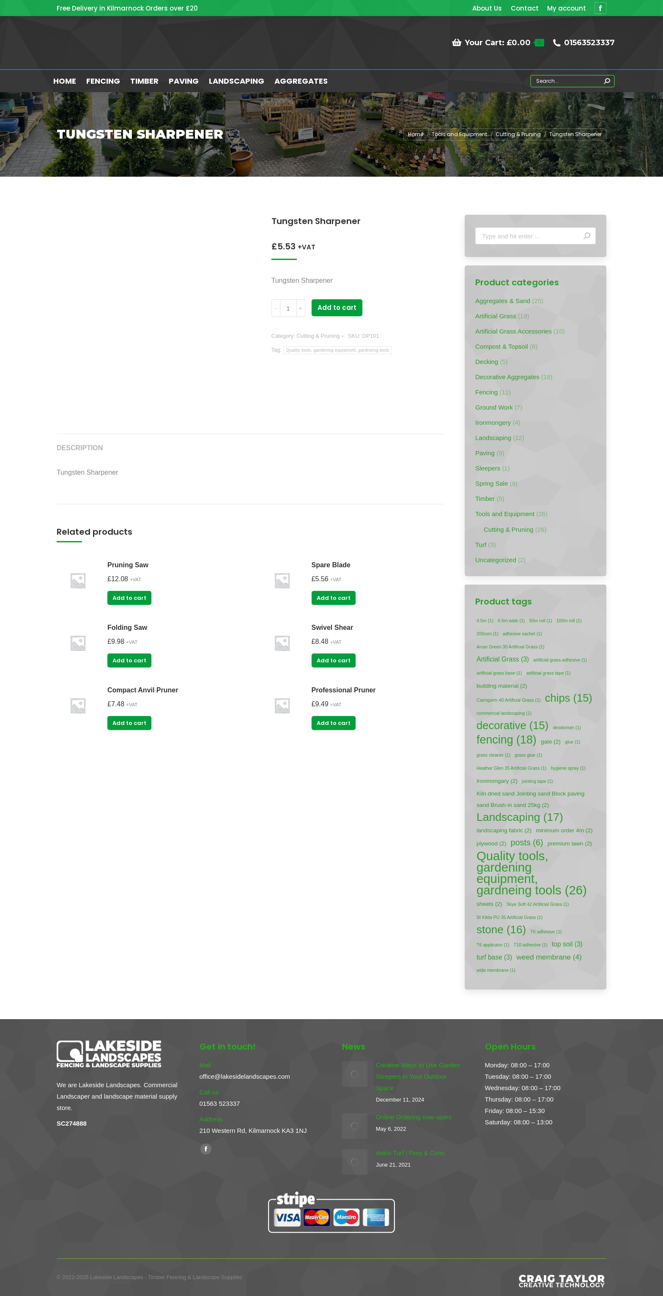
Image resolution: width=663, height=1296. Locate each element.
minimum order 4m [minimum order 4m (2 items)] (564, 830)
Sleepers (487, 468)
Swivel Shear (332, 627)
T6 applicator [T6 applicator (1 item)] (493, 944)
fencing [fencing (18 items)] (507, 740)
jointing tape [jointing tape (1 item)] (537, 781)
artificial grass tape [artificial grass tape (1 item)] (548, 672)
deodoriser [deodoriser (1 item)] (567, 727)
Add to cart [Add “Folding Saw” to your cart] (129, 660)
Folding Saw (127, 627)
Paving (485, 453)
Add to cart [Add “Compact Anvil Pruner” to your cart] (129, 723)
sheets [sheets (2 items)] (489, 904)
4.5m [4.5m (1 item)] (485, 620)
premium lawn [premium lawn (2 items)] (570, 843)
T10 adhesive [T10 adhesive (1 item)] (531, 944)
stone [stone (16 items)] (501, 929)
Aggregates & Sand (502, 300)
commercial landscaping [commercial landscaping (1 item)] (504, 713)
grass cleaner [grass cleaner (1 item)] (493, 754)
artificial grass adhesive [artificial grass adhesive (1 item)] (560, 659)
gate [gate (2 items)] (551, 741)
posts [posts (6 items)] (527, 842)
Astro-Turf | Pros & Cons (410, 1153)
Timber (485, 498)
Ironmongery (493, 422)
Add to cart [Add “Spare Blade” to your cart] (334, 598)
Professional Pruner (344, 690)
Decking (486, 361)
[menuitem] (487, 8)
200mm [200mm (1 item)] (488, 633)
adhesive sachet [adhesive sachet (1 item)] (522, 633)
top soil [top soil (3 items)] (567, 944)
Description (80, 447)
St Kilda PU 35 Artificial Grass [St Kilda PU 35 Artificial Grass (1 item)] (509, 917)
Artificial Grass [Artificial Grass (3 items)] (503, 659)
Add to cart (337, 307)
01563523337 (584, 42)
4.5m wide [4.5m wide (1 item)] (511, 620)
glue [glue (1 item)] (572, 741)
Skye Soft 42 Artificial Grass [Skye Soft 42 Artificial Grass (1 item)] (538, 904)
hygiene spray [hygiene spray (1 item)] (568, 768)
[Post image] (354, 1074)
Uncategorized (495, 559)
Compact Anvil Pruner (142, 690)
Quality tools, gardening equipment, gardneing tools (337, 350)
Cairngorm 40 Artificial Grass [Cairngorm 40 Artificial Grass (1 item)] (509, 700)
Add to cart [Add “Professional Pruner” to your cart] (334, 723)
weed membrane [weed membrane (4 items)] (549, 957)
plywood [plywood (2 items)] (491, 843)
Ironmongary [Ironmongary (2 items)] (497, 781)
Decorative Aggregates (507, 376)
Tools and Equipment (504, 513)
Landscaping (493, 437)
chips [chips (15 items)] (568, 698)
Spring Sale (491, 483)
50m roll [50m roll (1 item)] (540, 620)
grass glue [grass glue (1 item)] (528, 754)
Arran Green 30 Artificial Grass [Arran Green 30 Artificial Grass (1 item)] (511, 646)
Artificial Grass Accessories (513, 331)
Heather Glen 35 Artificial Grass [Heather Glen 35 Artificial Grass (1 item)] (511, 768)
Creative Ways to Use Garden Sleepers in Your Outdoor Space (418, 1076)
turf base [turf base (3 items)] (494, 957)
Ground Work (494, 407)
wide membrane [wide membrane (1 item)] (496, 970)
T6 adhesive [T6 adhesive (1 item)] (546, 931)
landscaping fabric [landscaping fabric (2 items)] (504, 830)
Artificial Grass (495, 316)
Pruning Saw (127, 565)
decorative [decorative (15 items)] (512, 725)
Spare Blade (331, 565)
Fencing (486, 392)
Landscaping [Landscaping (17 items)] (520, 817)
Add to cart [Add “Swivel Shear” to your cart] (334, 660)
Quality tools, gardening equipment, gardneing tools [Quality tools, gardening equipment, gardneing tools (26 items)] (532, 873)
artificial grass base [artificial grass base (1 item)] (499, 672)
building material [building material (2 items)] (502, 686)
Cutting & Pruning (318, 336)
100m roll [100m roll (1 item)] (569, 620)
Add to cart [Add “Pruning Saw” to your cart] (129, 598)
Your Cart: (498, 42)
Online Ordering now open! (414, 1117)
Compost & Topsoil (501, 346)
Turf (480, 544)
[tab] (80, 444)
